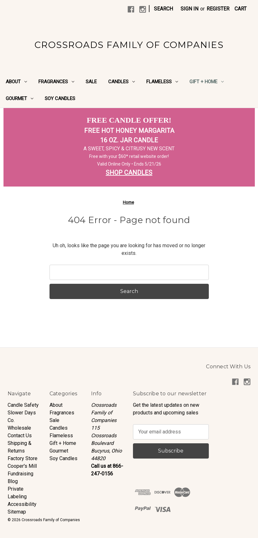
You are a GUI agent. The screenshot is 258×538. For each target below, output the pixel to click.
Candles (121, 82)
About (16, 82)
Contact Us (20, 435)
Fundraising (20, 474)
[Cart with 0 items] (240, 9)
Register (218, 9)
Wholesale (19, 428)
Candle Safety (23, 405)
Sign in (189, 9)
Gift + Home (206, 82)
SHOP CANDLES (129, 172)
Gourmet (19, 98)
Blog (13, 481)
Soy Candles (60, 98)
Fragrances (56, 82)
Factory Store (22, 458)
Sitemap (17, 512)
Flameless (162, 82)
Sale (91, 82)
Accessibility (22, 504)
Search (163, 9)
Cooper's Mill (22, 466)
